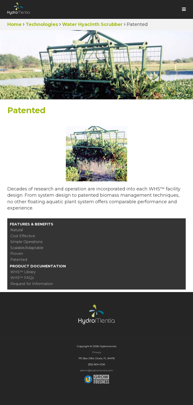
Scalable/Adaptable (26, 248)
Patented (18, 259)
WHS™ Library (23, 272)
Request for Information (31, 283)
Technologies (42, 24)
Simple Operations (26, 241)
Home (14, 24)
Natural (16, 230)
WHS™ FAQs (22, 277)
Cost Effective (22, 236)
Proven (16, 253)
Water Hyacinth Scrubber (92, 24)
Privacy (96, 352)
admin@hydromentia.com (96, 370)
